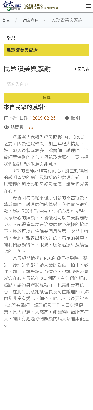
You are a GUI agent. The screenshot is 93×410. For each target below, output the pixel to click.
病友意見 (31, 20)
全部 (10, 38)
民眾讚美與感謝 (22, 50)
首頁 (6, 20)
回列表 (82, 69)
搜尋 (47, 97)
